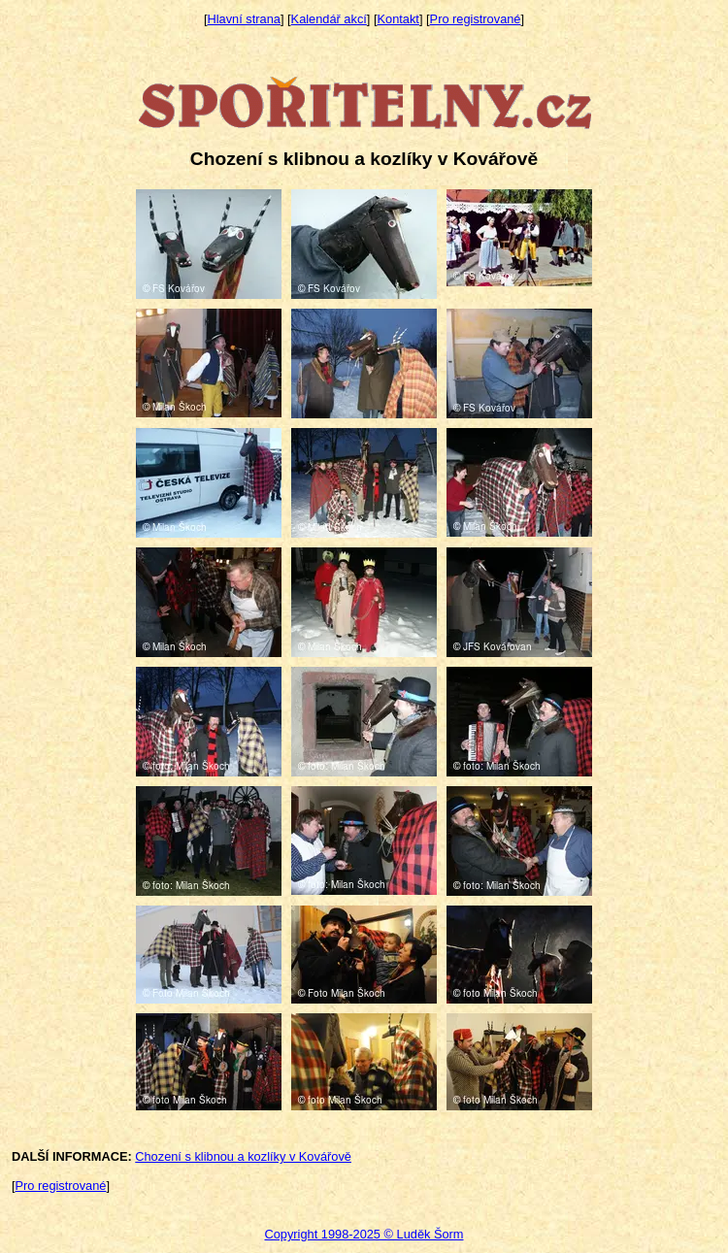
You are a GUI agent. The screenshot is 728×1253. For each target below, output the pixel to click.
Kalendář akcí (329, 19)
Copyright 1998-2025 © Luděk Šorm (363, 1234)
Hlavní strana (244, 19)
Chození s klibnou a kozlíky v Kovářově (243, 1156)
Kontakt (398, 19)
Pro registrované (475, 19)
